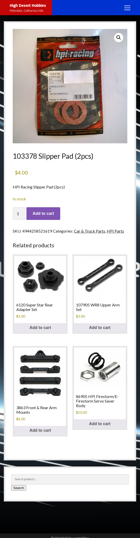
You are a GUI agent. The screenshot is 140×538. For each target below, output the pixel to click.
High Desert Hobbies (28, 5)
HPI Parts (115, 231)
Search (18, 488)
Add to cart (43, 213)
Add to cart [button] (40, 327)
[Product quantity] (19, 213)
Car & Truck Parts (89, 231)
